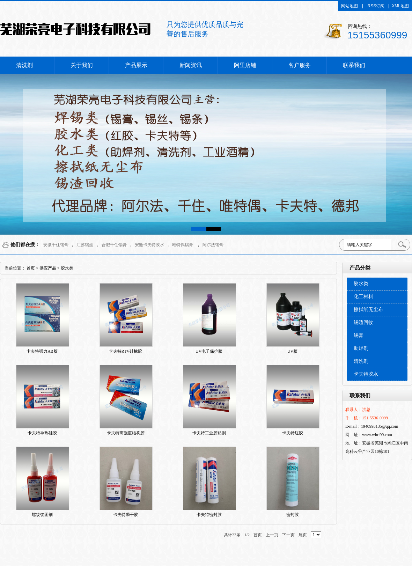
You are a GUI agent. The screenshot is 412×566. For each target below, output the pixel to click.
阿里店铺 (245, 65)
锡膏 (358, 335)
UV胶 (292, 351)
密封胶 (292, 514)
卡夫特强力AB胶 (42, 351)
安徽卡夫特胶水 (149, 244)
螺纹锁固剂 (42, 514)
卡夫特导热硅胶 (42, 433)
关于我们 (82, 65)
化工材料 (363, 296)
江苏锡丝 (84, 244)
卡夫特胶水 (366, 374)
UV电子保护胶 (209, 351)
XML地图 (400, 5)
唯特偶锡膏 (182, 244)
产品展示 (136, 65)
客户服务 (299, 65)
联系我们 (354, 65)
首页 (31, 268)
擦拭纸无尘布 (368, 309)
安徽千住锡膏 (55, 244)
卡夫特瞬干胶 (125, 514)
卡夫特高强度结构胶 (126, 433)
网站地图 (349, 5)
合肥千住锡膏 (114, 244)
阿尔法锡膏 (213, 244)
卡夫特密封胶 (209, 514)
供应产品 (47, 268)
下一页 (288, 534)
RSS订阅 (376, 5)
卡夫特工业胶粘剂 (209, 433)
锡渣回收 (363, 322)
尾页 (303, 534)
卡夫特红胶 (292, 433)
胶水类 (361, 283)
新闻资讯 (190, 65)
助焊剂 (361, 348)
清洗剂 (24, 65)
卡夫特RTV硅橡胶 (125, 351)
